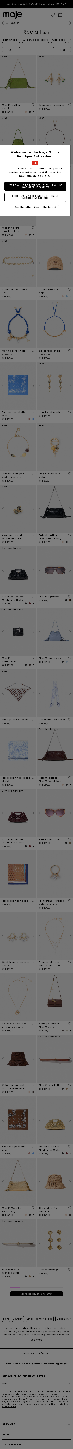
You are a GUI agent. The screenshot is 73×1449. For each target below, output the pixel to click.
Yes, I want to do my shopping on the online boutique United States (36, 186)
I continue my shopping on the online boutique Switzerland (36, 197)
